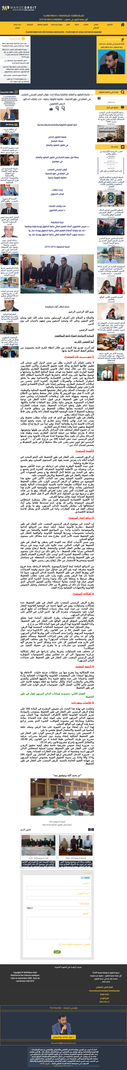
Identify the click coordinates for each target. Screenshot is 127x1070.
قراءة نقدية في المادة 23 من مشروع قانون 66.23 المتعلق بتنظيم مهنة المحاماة (9, 294)
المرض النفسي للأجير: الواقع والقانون (111, 298)
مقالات (85, 24)
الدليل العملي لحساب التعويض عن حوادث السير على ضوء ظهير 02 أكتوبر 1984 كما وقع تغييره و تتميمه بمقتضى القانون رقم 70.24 (111, 326)
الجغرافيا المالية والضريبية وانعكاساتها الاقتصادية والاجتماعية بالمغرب (9, 317)
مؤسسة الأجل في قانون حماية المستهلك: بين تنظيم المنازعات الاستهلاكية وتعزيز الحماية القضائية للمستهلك (111, 356)
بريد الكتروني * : (83, 893)
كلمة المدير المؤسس (112, 39)
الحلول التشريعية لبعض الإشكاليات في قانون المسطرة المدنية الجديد (16, 61)
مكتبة (77, 24)
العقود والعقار (42, 24)
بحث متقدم (111, 102)
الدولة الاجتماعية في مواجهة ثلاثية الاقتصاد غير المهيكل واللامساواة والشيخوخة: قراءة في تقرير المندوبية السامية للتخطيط (9, 175)
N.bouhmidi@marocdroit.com (63, 1043)
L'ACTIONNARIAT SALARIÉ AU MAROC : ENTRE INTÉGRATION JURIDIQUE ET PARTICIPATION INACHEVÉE (9, 101)
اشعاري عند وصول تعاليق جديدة (76, 944)
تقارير (68, 24)
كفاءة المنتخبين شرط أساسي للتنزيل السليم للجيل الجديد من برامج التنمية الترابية (9, 271)
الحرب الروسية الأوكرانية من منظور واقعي (111, 152)
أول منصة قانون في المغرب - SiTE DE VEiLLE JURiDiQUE (63, 19)
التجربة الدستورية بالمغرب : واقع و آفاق (15, 75)
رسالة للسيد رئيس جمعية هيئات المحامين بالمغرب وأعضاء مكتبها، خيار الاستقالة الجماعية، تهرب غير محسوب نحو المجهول (16, 69)
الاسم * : (86, 883)
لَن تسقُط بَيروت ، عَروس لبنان (10, 130)
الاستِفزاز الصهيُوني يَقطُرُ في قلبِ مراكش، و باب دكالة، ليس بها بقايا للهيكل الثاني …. (10, 340)
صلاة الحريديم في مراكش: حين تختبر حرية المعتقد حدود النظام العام (111, 45)
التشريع (110, 24)
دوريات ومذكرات (56, 24)
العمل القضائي (96, 26)
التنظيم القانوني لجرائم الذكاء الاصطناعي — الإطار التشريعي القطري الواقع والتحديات (111, 212)
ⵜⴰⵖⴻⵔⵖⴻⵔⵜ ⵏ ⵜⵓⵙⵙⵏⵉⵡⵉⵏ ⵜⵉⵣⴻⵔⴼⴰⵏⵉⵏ (63, 16)
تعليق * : (86, 914)
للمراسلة (30, 24)
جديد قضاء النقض (17, 26)
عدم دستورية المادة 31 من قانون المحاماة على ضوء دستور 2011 (18, 80)
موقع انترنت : (84, 904)
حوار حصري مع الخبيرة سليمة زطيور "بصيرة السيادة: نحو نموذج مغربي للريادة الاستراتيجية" (15, 44)
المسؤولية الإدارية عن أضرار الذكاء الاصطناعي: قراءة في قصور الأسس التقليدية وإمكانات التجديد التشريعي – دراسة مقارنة (111, 269)
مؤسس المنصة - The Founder (63, 1008)
